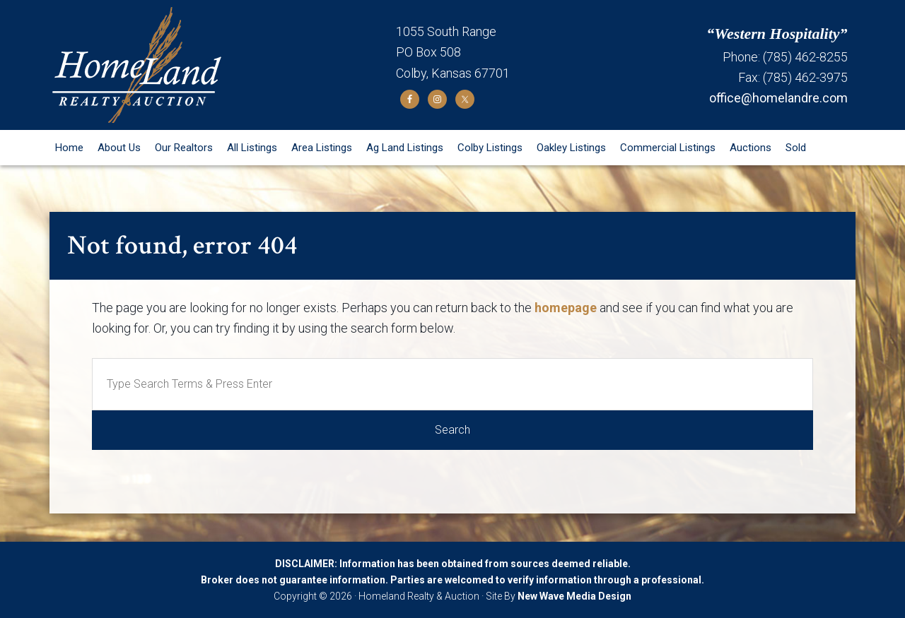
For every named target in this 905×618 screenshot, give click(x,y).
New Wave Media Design (574, 596)
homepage (566, 307)
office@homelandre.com (778, 97)
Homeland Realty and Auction (222, 65)
